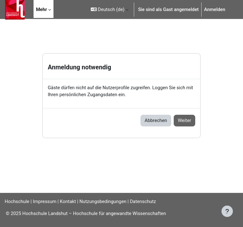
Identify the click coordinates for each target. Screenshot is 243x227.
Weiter (184, 120)
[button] (110, 9)
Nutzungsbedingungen (102, 201)
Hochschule (17, 201)
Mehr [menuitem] (41, 9)
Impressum (44, 201)
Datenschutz (143, 201)
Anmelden (214, 9)
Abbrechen (156, 120)
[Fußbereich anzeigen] (227, 211)
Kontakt (68, 201)
